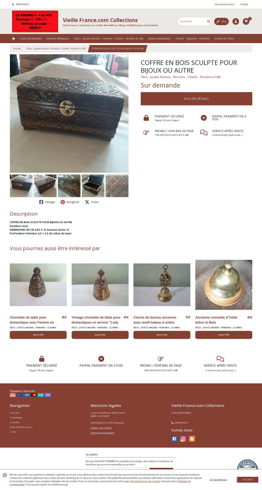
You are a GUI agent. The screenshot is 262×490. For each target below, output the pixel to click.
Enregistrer (70, 202)
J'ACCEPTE (248, 479)
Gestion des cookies (101, 427)
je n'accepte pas (218, 479)
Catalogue (16, 417)
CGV (13, 431)
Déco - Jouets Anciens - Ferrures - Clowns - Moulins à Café (181, 77)
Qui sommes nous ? (21, 427)
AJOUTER (38, 334)
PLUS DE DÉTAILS (196, 99)
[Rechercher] (208, 21)
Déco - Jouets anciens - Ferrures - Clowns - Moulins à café (56, 48)
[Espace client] (236, 21)
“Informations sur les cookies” (145, 481)
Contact (244, 4)
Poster (92, 202)
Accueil (17, 48)
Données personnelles (102, 432)
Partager (47, 202)
